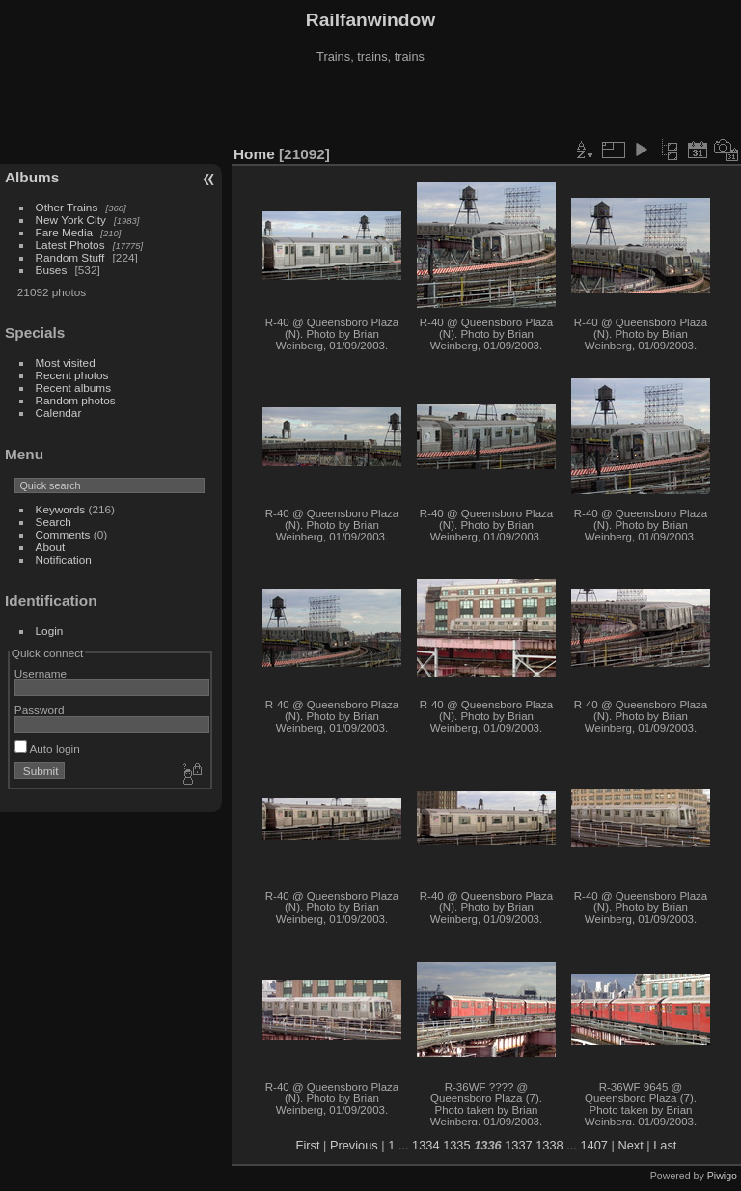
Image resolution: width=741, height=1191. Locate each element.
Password (39, 710)
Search (53, 521)
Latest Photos (70, 244)
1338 (549, 1145)
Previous (354, 1145)
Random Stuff (70, 257)
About (51, 546)
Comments (63, 534)
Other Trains (67, 207)
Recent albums (73, 387)
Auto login (47, 748)
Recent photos (72, 375)
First (308, 1145)
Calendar (59, 412)
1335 (456, 1145)
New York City (71, 219)
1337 (518, 1145)
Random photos (76, 400)
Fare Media (65, 232)
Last (664, 1145)
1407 (593, 1145)
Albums (32, 177)
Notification (64, 559)
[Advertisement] (370, 105)
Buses (52, 269)
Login (50, 630)
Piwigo (722, 1175)
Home (254, 154)
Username (40, 673)
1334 (425, 1145)
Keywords (61, 509)
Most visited (66, 362)
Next (630, 1145)
